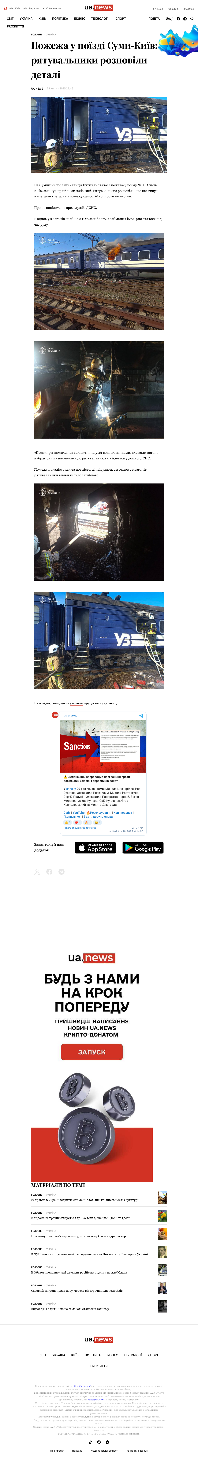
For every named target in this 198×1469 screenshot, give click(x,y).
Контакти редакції (137, 1451)
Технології (100, 18)
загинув (76, 703)
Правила (77, 1451)
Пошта (154, 18)
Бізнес (79, 18)
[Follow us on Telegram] (185, 19)
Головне (36, 35)
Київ (42, 18)
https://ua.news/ (82, 1386)
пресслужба (75, 207)
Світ (10, 18)
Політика (60, 18)
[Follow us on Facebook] (178, 19)
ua (168, 18)
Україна (26, 18)
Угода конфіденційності (104, 1451)
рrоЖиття (15, 26)
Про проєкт (57, 1451)
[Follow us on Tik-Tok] (171, 19)
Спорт (121, 18)
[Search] (192, 18)
